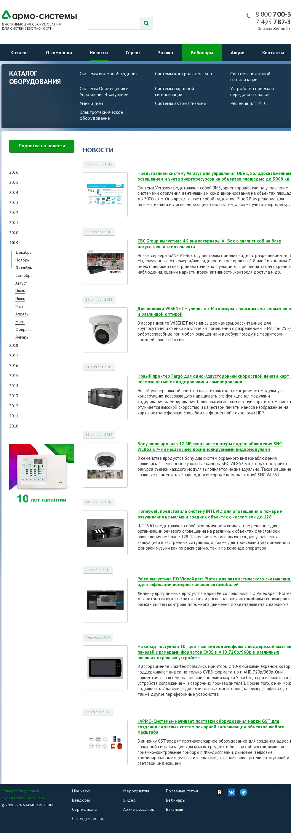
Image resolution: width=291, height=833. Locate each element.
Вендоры (81, 800)
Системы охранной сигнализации (174, 91)
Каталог (19, 52)
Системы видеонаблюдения (108, 73)
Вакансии (174, 809)
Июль (20, 290)
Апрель (21, 314)
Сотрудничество (87, 818)
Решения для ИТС (248, 103)
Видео (129, 800)
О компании (59, 52)
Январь (21, 337)
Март (20, 321)
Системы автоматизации (180, 103)
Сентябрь (23, 275)
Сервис (133, 52)
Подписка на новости (42, 146)
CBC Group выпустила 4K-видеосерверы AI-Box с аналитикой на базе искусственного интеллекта (209, 243)
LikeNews (81, 791)
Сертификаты (84, 809)
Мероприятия (136, 791)
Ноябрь (22, 260)
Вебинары (202, 52)
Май (19, 306)
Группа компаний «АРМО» (23, 798)
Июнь (20, 298)
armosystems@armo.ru (20, 791)
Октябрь (23, 267)
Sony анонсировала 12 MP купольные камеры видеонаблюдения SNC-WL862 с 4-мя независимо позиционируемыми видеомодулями (210, 446)
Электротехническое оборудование (101, 115)
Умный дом (91, 103)
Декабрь (23, 252)
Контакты (273, 52)
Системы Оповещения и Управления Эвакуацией (104, 91)
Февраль (23, 329)
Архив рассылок (138, 809)
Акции (237, 52)
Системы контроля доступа (183, 73)
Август (21, 283)
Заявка (165, 52)
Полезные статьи (182, 791)
